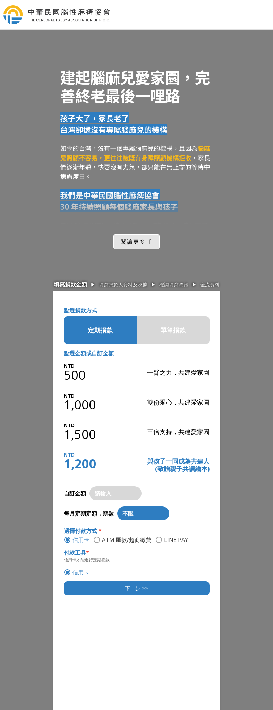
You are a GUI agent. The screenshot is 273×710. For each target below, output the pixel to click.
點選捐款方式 (80, 310)
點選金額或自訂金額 (89, 353)
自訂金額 (75, 493)
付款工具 (76, 552)
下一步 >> (136, 588)
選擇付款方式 (83, 531)
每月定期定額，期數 (89, 513)
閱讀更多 (133, 241)
